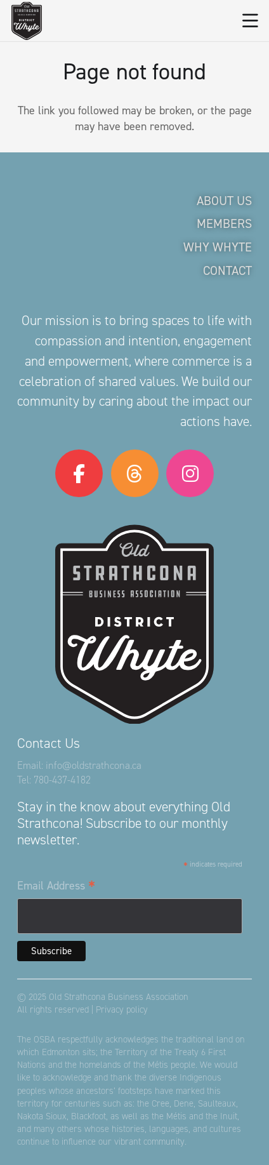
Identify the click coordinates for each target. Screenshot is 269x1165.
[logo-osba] (26, 21)
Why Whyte (217, 247)
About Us (224, 200)
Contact (227, 270)
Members (224, 223)
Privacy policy (122, 1009)
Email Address (56, 886)
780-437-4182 (62, 780)
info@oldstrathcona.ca (93, 765)
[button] (250, 21)
